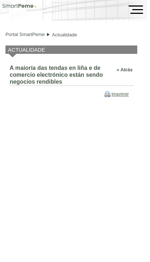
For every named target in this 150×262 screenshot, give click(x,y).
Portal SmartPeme (25, 34)
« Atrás (125, 69)
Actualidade (64, 34)
